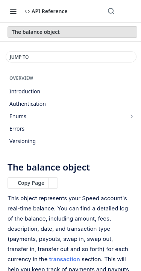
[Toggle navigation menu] (13, 11)
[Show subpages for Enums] (132, 116)
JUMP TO (19, 57)
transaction (64, 259)
